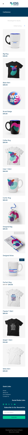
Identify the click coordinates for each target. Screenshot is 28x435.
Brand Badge (7, 111)
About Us (5, 392)
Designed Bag (7, 227)
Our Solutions (7, 394)
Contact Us (6, 396)
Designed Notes (8, 255)
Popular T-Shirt (8, 311)
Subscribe (14, 417)
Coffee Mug (7, 140)
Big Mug (5, 54)
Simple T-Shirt (7, 340)
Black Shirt (6, 83)
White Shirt (6, 369)
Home (4, 390)
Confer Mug (7, 198)
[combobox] (18, 26)
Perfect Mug (7, 282)
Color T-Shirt (7, 169)
